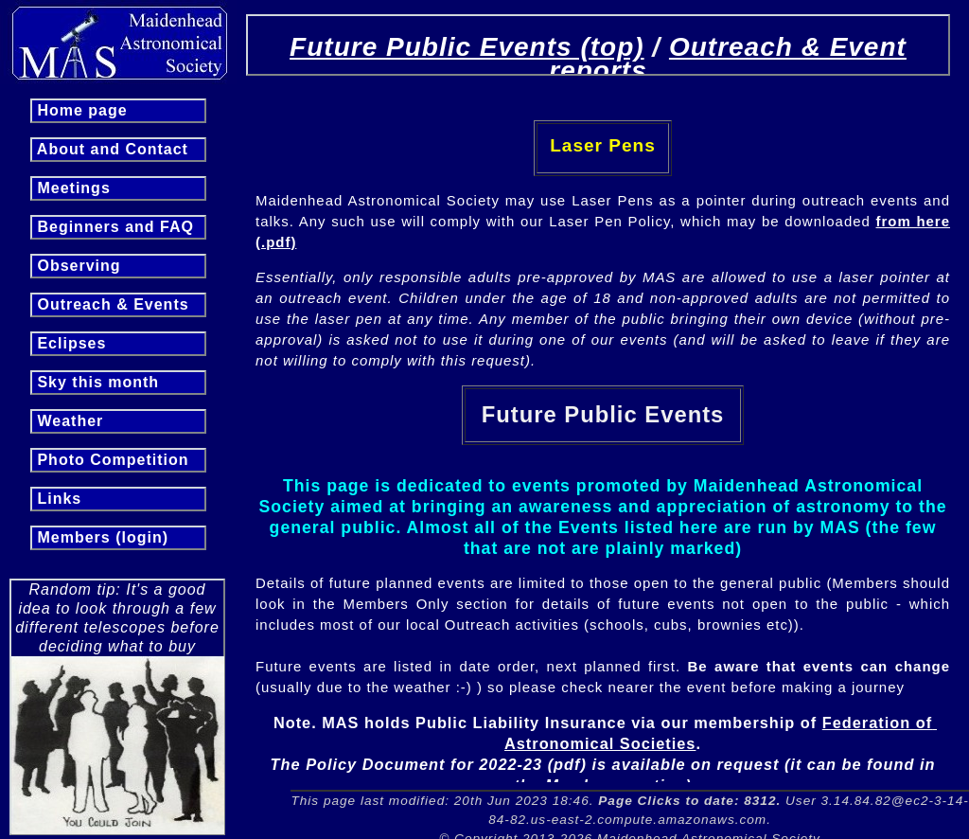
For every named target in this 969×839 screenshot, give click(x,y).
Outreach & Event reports (728, 58)
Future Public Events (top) (466, 47)
